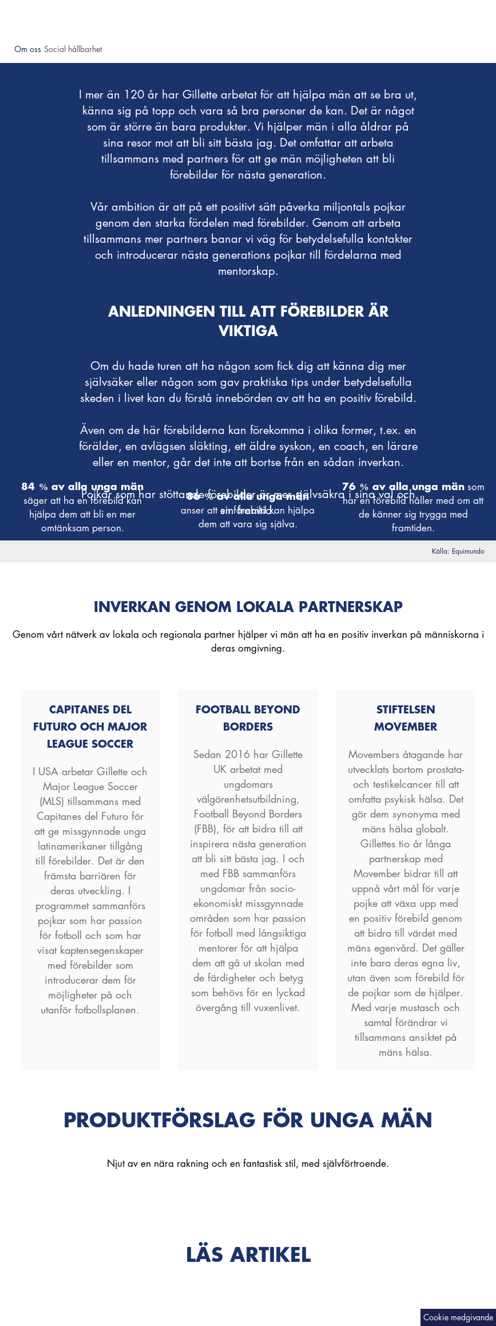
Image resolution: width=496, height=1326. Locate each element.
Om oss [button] (27, 48)
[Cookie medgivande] (458, 1317)
